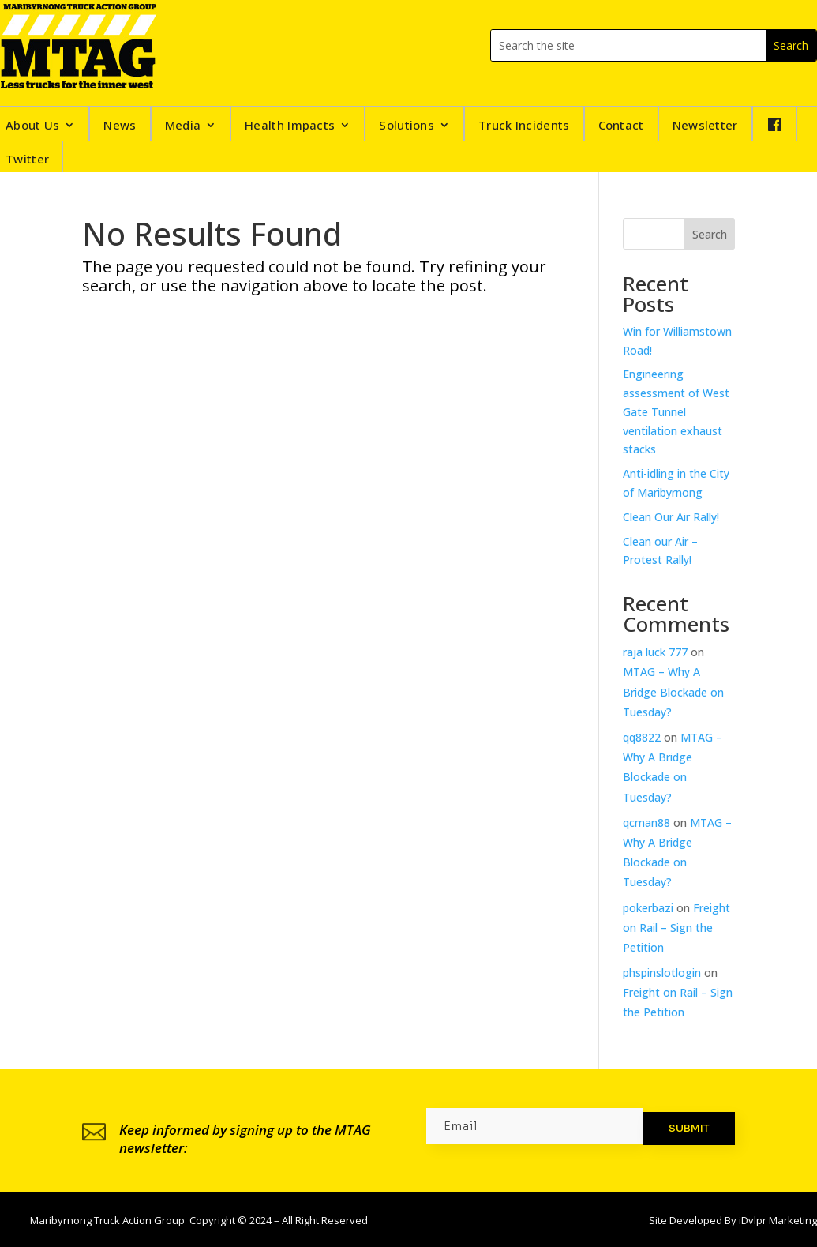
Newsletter (705, 126)
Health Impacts (290, 126)
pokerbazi (648, 907)
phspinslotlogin (662, 972)
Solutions (406, 126)
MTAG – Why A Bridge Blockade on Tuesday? (673, 691)
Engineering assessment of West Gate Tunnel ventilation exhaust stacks (676, 411)
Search (709, 234)
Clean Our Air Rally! (671, 516)
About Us (32, 126)
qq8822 (642, 737)
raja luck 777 (655, 651)
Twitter (27, 158)
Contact (621, 126)
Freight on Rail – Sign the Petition (676, 927)
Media (183, 126)
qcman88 (646, 822)
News (119, 126)
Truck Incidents (524, 126)
